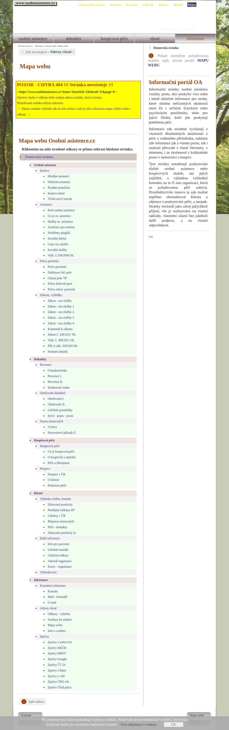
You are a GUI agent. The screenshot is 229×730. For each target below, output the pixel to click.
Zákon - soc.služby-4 (59, 317)
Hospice (43, 463)
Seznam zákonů (56, 346)
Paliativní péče (55, 479)
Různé (155, 38)
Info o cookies (55, 625)
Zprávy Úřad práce (58, 681)
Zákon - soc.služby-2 (59, 306)
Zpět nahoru (31, 696)
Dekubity (73, 38)
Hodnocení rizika (57, 381)
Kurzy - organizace (58, 561)
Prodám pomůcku (57, 182)
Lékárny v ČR (55, 510)
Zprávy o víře (54, 670)
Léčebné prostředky (58, 404)
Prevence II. (53, 376)
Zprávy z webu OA (58, 636)
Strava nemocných (50, 415)
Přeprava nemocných (59, 515)
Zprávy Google (55, 653)
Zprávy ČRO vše (57, 676)
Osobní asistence (31, 38)
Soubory (117, 5)
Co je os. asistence (58, 210)
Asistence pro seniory (60, 221)
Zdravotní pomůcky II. (60, 527)
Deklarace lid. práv (58, 266)
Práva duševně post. (58, 278)
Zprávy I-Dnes (55, 664)
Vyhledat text (46, 566)
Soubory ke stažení (58, 614)
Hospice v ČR (55, 468)
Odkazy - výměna (57, 608)
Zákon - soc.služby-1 (59, 300)
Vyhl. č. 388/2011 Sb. (59, 334)
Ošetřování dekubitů (51, 387)
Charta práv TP (55, 272)
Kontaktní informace (51, 580)
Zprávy (165, 5)
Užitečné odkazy (56, 549)
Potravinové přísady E (60, 427)
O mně (50, 596)
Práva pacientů (47, 255)
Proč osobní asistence (59, 204)
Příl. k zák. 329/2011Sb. (61, 340)
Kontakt (133, 5)
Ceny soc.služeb (56, 238)
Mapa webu (61, 46)
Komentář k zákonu (58, 323)
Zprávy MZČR (55, 642)
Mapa (193, 5)
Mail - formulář (56, 591)
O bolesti (52, 474)
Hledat (179, 5)
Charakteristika (56, 364)
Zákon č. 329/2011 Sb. (60, 329)
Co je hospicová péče (59, 446)
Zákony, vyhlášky (49, 289)
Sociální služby (56, 244)
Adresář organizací (58, 555)
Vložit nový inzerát (58, 193)
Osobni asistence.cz (34, 3)
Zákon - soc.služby (58, 295)
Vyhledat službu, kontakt (54, 493)
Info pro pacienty (57, 538)
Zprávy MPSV (55, 647)
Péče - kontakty (56, 521)
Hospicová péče (114, 38)
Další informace (48, 532)
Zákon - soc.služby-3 (59, 312)
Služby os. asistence (58, 216)
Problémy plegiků (57, 227)
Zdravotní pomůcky (58, 498)
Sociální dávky (55, 232)
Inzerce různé (54, 187)
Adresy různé (49, 46)
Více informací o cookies (139, 724)
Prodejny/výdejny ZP (59, 504)
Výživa (50, 421)
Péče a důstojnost (57, 457)
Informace (196, 38)
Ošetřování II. (55, 398)
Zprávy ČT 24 (55, 659)
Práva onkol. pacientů (60, 283)
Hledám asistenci (57, 170)
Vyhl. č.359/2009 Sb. (59, 249)
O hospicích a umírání (60, 451)
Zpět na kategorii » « (46, 52)
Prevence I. (53, 370)
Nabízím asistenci (57, 176)
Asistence (44, 198)
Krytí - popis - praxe (59, 410)
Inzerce (43, 164)
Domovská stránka (93, 5)
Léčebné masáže (56, 544)
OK (173, 724)
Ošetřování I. (54, 393)
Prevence (44, 359)
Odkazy (149, 5)
